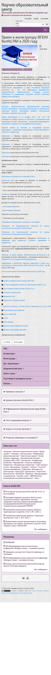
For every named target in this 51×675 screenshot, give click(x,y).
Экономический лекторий (29, 458)
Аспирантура (9, 353)
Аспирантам (7, 465)
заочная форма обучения (11, 210)
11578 (5, 318)
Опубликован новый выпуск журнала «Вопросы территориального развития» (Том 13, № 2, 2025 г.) (22, 511)
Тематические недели (28, 456)
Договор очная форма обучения (14, 330)
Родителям (26, 469)
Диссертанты (30, 471)
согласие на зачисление (12, 292)
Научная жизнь (26, 454)
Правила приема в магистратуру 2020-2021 (18, 281)
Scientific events (23, 476)
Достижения (26, 460)
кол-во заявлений (9, 314)
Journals (33, 467)
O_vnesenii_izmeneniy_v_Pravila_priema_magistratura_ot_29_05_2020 (26, 306)
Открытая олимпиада (33, 463)
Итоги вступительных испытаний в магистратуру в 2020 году (23, 271)
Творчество (41, 471)
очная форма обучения (11, 206)
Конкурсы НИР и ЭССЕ (11, 460)
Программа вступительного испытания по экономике (20, 222)
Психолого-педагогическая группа (25, 451)
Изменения (6, 136)
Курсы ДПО (19, 471)
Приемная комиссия (14, 391)
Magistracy (27, 69)
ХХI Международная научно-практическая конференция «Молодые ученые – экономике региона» (25, 559)
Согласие (5, 156)
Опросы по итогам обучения (17, 429)
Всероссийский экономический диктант (18, 478)
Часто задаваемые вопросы (17, 420)
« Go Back (6, 342)
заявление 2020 (9, 296)
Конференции (38, 454)
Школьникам (15, 467)
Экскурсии (7, 451)
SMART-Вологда (35, 476)
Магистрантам (8, 474)
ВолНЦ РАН (20, 474)
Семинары (15, 454)
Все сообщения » (41, 529)
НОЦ (5, 348)
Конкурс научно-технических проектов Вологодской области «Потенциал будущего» (23, 565)
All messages (18, 342)
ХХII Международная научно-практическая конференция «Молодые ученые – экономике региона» (24, 547)
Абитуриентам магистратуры (12, 69)
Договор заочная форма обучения (15, 326)
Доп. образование (11, 363)
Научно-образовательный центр (25, 7)
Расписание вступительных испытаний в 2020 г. (19, 176)
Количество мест (8, 180)
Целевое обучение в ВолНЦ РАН (19, 400)
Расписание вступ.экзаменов (13, 310)
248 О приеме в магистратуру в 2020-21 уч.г (19, 289)
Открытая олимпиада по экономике (21, 437)
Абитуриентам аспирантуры (24, 465)
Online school (9, 373)
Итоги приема (8, 322)
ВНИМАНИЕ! (10, 542)
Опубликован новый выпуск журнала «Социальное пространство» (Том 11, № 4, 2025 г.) (23, 517)
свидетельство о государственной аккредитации (19, 259)
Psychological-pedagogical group (17, 378)
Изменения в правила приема (14, 300)
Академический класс (13, 368)
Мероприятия (18, 463)
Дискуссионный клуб (11, 456)
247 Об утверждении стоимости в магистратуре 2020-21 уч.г (25, 285)
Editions (7, 383)
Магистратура (10, 358)
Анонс (37, 478)
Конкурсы (25, 467)
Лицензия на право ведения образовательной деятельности (24, 255)
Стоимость (5, 194)
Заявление (5, 153)
